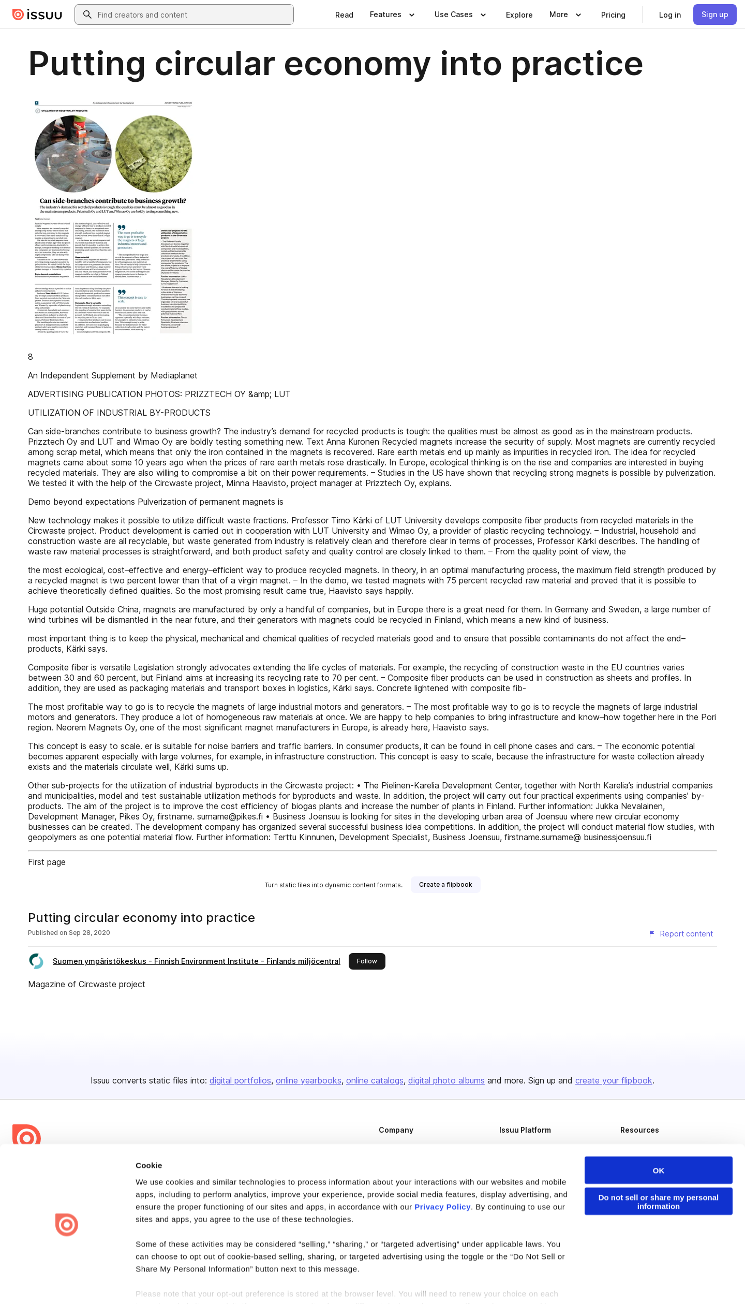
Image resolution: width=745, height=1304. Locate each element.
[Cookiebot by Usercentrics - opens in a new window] (67, 1284)
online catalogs (375, 1080)
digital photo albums (446, 1080)
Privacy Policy (442, 1173)
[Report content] (680, 934)
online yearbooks (308, 1080)
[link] (344, 14)
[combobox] (193, 14)
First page (47, 862)
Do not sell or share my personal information (659, 1168)
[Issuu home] (37, 14)
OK (659, 1137)
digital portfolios (240, 1080)
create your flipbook (613, 1080)
